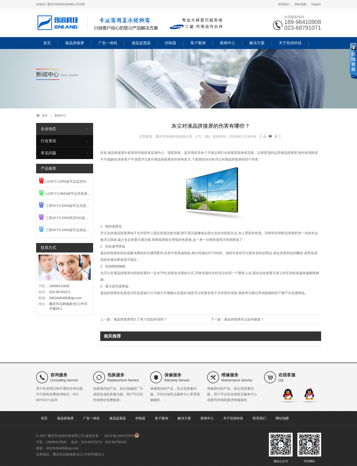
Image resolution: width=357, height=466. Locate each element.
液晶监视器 (141, 43)
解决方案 (257, 43)
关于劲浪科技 (290, 43)
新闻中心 (227, 43)
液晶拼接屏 (74, 43)
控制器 (170, 43)
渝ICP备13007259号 (119, 436)
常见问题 (48, 153)
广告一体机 (107, 43)
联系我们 (284, 4)
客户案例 (198, 43)
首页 (47, 43)
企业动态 (48, 129)
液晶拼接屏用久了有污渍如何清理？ (140, 319)
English (316, 4)
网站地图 (300, 4)
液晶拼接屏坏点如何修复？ (244, 319)
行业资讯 (48, 141)
